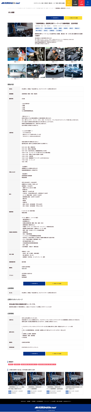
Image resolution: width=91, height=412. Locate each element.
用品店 (55, 28)
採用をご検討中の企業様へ (60, 3)
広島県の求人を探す (22, 8)
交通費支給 (52, 30)
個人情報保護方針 (40, 401)
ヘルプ (54, 3)
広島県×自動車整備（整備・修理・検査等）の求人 (29, 364)
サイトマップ (46, 401)
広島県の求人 (11, 364)
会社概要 (28, 401)
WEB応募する (55, 17)
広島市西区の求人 (17, 364)
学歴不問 (65, 28)
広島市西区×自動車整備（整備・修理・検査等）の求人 (47, 364)
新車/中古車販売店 (48, 28)
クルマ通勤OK (59, 30)
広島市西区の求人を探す (31, 8)
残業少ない (77, 28)
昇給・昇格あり (39, 30)
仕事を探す (46, 3)
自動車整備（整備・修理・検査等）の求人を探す (45, 8)
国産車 (60, 28)
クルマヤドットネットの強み (39, 3)
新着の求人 (50, 3)
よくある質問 (52, 401)
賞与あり (45, 30)
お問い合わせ (23, 401)
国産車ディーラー (39, 28)
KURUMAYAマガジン (67, 401)
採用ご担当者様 (59, 401)
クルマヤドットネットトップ (12, 8)
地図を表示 (24, 268)
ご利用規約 (33, 401)
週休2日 (71, 28)
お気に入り (73, 17)
